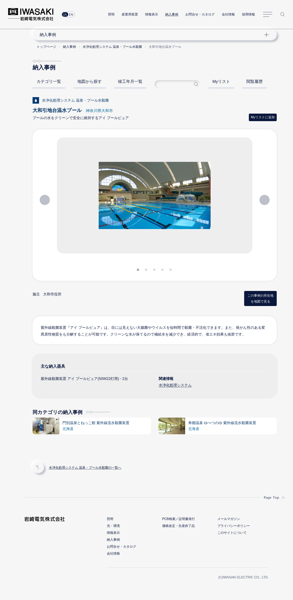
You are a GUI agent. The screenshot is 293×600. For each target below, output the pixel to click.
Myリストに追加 (263, 117)
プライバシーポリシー (233, 526)
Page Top (271, 497)
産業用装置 (130, 14)
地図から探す (89, 81)
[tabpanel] (154, 197)
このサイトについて (232, 532)
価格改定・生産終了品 (178, 526)
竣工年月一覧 (130, 81)
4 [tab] (163, 271)
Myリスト (221, 81)
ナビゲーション (152, 34)
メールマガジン (228, 519)
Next (264, 200)
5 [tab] (171, 271)
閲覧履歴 (254, 81)
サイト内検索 (282, 14)
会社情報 (228, 14)
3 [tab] (155, 271)
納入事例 (171, 14)
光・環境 (113, 526)
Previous (45, 200)
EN (71, 14)
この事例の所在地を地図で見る (260, 298)
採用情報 (248, 14)
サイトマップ (267, 14)
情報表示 (151, 14)
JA (65, 14)
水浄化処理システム (175, 385)
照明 (111, 14)
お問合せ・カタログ (200, 14)
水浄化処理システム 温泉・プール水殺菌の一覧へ (85, 467)
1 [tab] (138, 271)
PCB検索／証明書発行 (178, 519)
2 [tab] (146, 271)
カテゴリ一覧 (49, 81)
